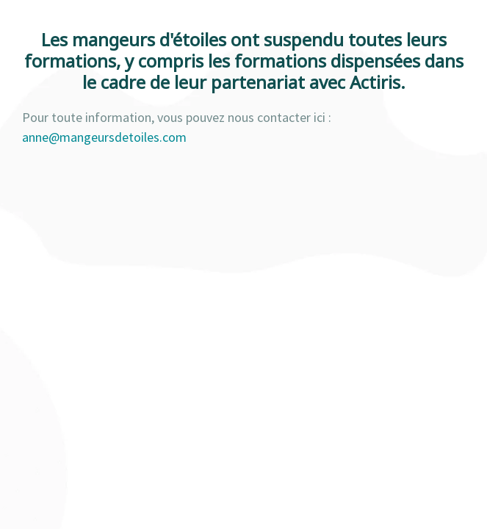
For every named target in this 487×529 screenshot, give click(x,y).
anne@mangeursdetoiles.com (104, 137)
